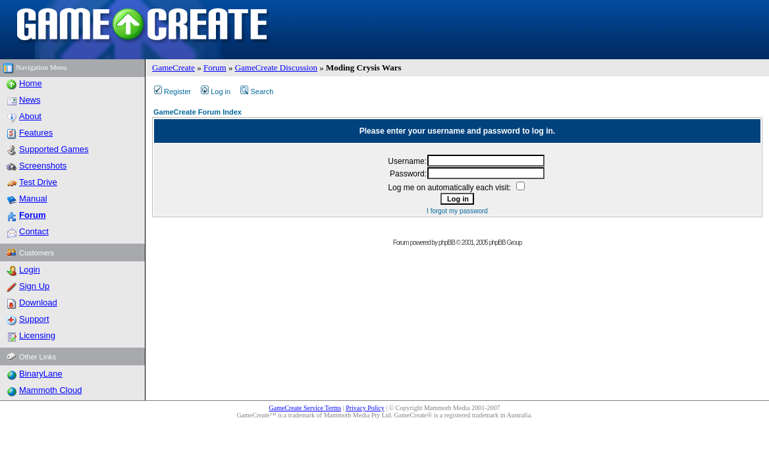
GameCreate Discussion (276, 67)
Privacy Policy (365, 407)
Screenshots (42, 166)
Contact (34, 231)
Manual (33, 198)
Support (34, 319)
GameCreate (173, 67)
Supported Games (54, 149)
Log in (215, 91)
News (30, 100)
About (30, 116)
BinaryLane (41, 374)
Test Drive (38, 182)
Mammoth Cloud (50, 390)
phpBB (446, 242)
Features (36, 133)
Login (29, 270)
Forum (214, 67)
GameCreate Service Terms (305, 407)
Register (172, 91)
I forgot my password (457, 211)
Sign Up (34, 286)
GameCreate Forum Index (197, 112)
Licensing (37, 335)
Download (38, 302)
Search (256, 91)
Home (30, 83)
